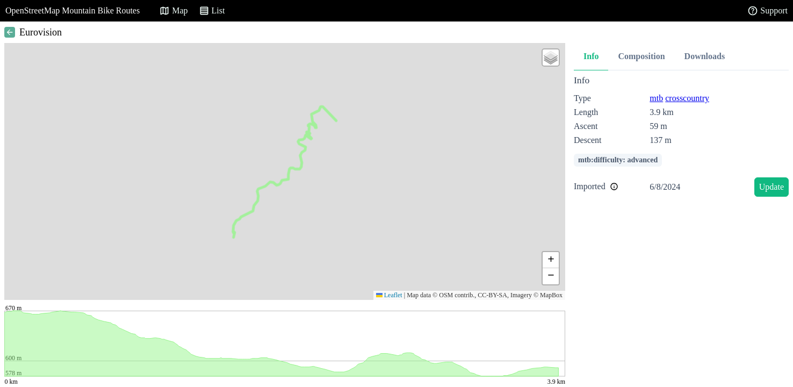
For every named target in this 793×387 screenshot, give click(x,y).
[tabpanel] (681, 138)
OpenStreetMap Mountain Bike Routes (72, 10)
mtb (656, 98)
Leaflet (389, 295)
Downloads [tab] (704, 56)
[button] (551, 57)
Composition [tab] (641, 56)
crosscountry (687, 98)
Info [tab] (591, 56)
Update (771, 186)
